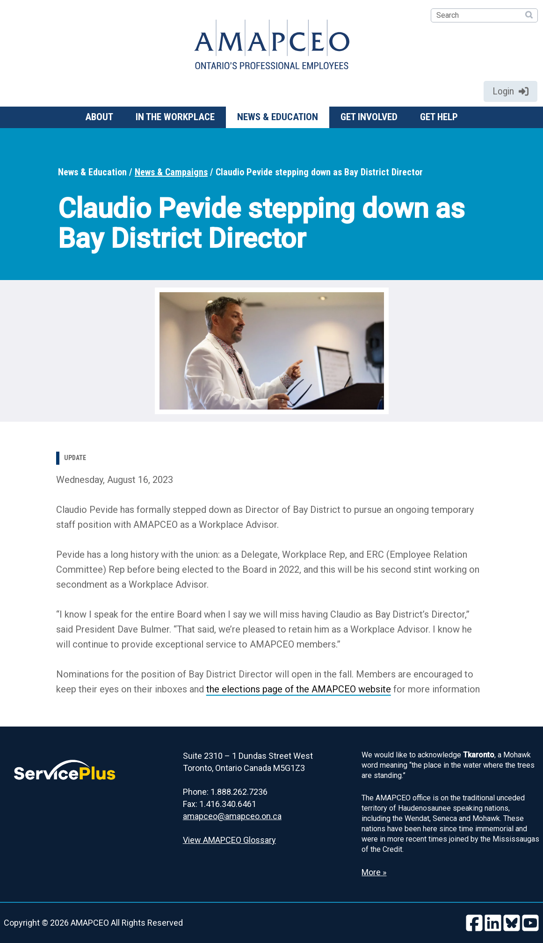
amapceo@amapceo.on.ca (232, 816)
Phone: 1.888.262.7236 (225, 792)
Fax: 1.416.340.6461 (219, 804)
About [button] (99, 116)
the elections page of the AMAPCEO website (298, 689)
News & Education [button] (277, 116)
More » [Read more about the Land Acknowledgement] (374, 872)
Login (510, 91)
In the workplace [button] (175, 116)
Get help (439, 116)
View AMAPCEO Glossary (229, 840)
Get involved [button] (369, 116)
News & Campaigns (171, 172)
